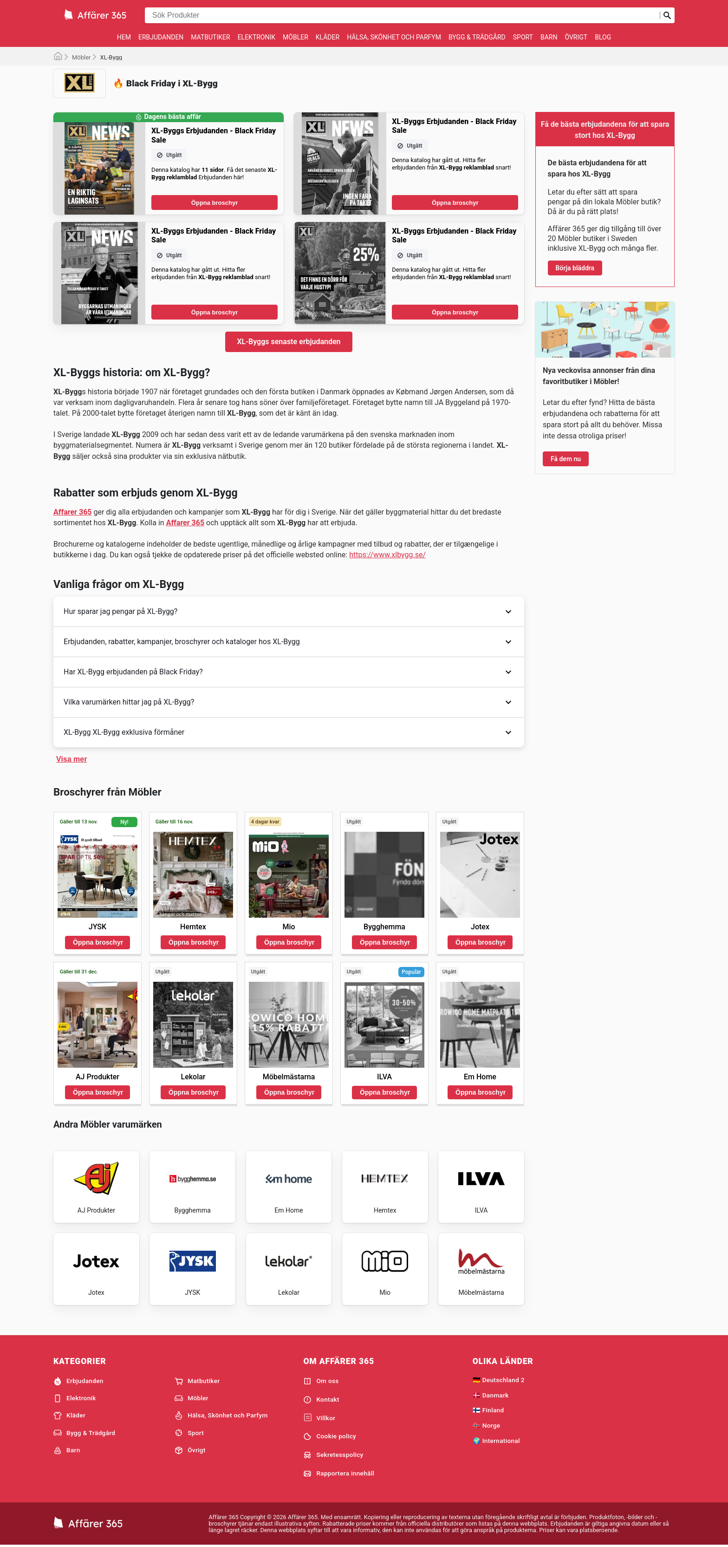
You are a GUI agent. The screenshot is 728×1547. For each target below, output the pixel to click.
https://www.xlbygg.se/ (387, 554)
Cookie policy (329, 1436)
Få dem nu (566, 459)
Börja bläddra (575, 268)
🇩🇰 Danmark (491, 1395)
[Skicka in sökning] (667, 15)
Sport (523, 37)
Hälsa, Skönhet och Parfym (394, 37)
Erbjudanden (160, 37)
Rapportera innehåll (338, 1473)
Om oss (320, 1381)
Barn (548, 37)
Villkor (319, 1418)
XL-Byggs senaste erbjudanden (288, 341)
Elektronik (256, 37)
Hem (124, 37)
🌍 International (496, 1440)
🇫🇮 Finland (488, 1410)
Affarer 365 (72, 512)
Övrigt (576, 37)
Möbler (295, 37)
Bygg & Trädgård (477, 37)
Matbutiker (210, 37)
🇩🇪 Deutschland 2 (499, 1380)
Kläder (327, 37)
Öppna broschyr (214, 202)
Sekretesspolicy (333, 1455)
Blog (603, 37)
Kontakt (321, 1400)
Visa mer (71, 759)
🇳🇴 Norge (486, 1425)
